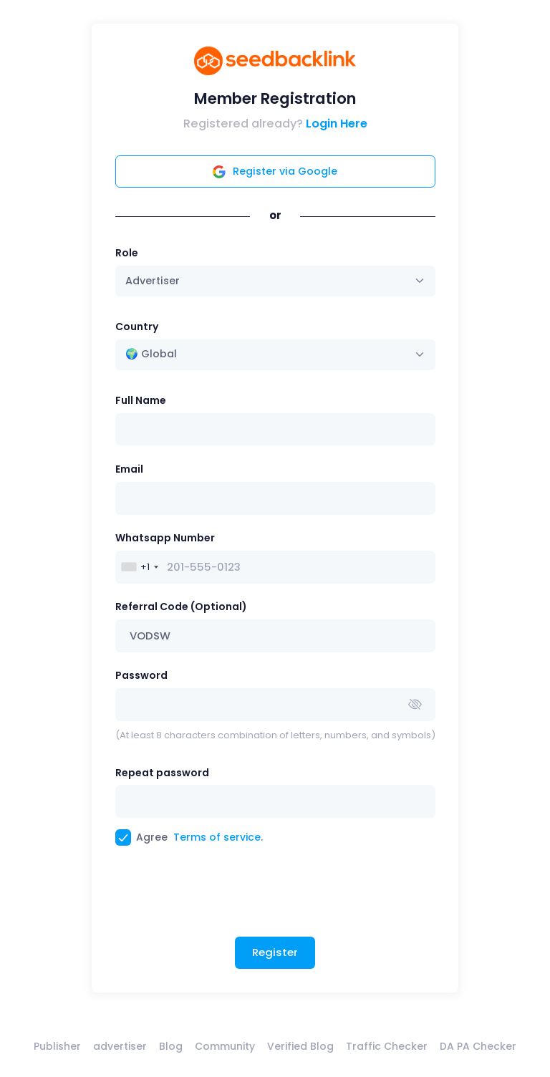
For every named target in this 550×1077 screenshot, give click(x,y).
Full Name (140, 400)
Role (126, 253)
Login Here (336, 123)
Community (225, 1046)
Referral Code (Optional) (181, 606)
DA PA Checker (478, 1046)
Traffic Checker (387, 1046)
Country (136, 326)
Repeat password (162, 773)
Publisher (57, 1046)
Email (129, 469)
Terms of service (217, 837)
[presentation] (224, 896)
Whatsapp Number (165, 538)
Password (141, 675)
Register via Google (275, 171)
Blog (171, 1046)
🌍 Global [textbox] (151, 354)
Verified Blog (300, 1046)
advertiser (120, 1046)
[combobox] (275, 354)
